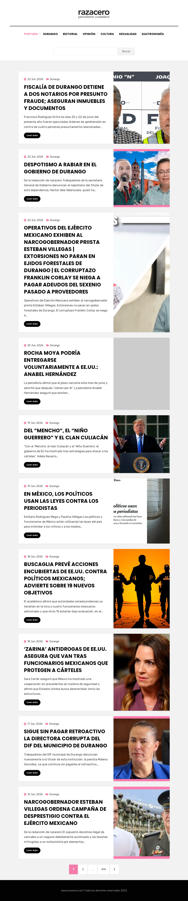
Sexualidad (128, 34)
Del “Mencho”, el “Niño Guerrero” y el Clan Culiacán (66, 434)
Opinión (89, 34)
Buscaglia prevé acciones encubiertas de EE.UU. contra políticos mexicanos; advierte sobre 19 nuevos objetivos (65, 578)
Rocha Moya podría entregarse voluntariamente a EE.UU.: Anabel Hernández (61, 363)
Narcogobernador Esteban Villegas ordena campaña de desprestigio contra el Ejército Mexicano (65, 812)
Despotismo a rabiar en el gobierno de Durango (60, 168)
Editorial (70, 34)
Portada (31, 34)
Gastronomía (153, 34)
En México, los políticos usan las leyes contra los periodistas (61, 501)
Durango (50, 34)
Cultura (107, 34)
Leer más (32, 135)
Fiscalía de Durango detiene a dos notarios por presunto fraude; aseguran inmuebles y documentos (66, 98)
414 (105, 869)
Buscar (126, 51)
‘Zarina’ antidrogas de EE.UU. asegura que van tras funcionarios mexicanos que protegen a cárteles (66, 660)
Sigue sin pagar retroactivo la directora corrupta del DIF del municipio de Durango (65, 738)
